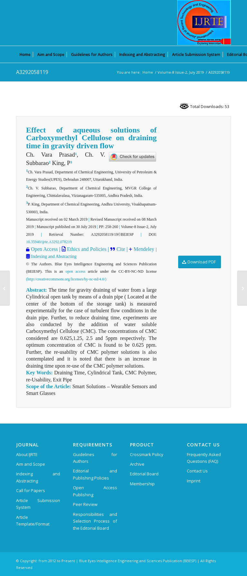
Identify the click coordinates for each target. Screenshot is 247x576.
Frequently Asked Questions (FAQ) (204, 458)
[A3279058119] (5, 288)
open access (76, 271)
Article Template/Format (33, 520)
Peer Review (85, 504)
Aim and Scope (30, 464)
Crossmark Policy (146, 454)
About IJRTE (27, 454)
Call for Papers (30, 490)
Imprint (193, 481)
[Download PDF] (199, 262)
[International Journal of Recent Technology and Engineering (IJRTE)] (204, 22)
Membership (142, 484)
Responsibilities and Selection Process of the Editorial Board (95, 521)
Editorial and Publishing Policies (95, 474)
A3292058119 (32, 72)
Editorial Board (144, 474)
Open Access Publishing (95, 491)
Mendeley (143, 249)
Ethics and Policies (86, 249)
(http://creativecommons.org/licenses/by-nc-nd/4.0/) (66, 279)
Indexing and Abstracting (53, 256)
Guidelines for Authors (95, 458)
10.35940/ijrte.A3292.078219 (49, 242)
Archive (137, 464)
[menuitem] (25, 54)
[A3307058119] (242, 288)
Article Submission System (38, 504)
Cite (120, 249)
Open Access (44, 249)
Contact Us (197, 471)
